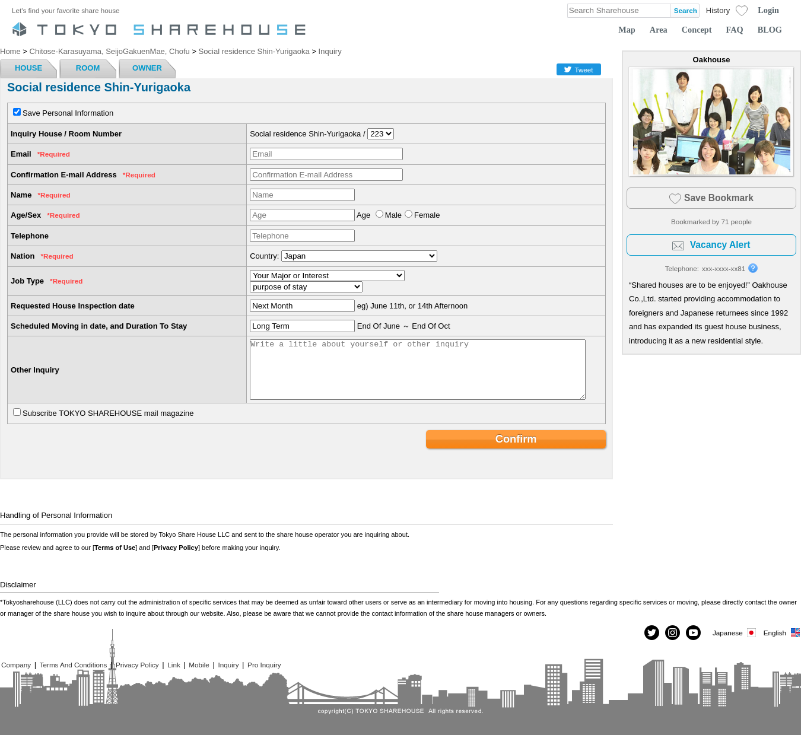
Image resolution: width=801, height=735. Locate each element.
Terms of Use (114, 547)
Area (659, 29)
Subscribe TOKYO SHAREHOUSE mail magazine (108, 413)
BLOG (770, 29)
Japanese (735, 632)
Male (393, 215)
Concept (697, 29)
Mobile (199, 665)
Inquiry (228, 665)
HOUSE (28, 67)
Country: (264, 256)
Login (768, 10)
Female (427, 215)
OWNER (147, 67)
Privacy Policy (176, 547)
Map (626, 29)
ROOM (88, 67)
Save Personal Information (68, 113)
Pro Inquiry (264, 665)
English (782, 632)
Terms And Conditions (73, 665)
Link (173, 665)
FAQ (734, 29)
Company (16, 665)
